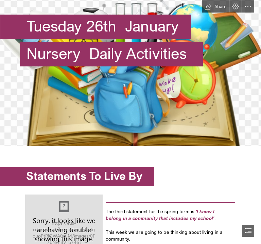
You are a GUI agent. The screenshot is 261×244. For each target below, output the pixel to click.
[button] (215, 6)
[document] (130, 122)
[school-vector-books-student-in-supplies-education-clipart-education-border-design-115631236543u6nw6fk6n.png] (130, 73)
